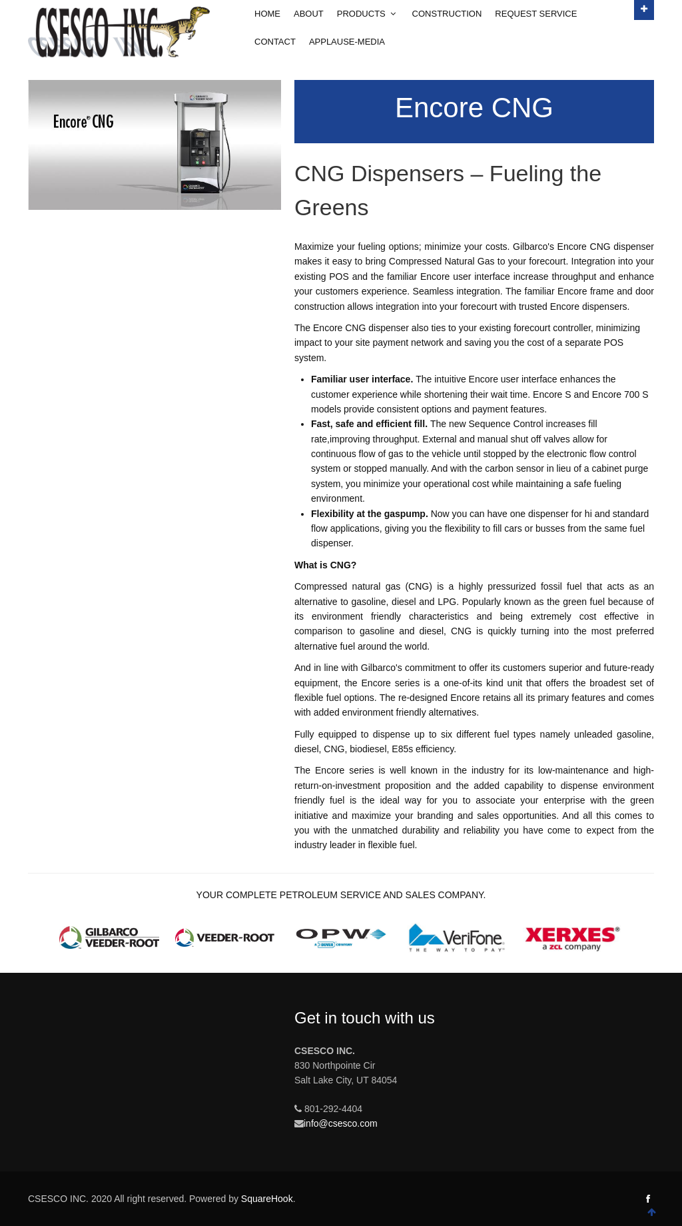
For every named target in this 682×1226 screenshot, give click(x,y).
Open (644, 8)
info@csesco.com (341, 1123)
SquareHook (267, 1198)
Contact (275, 42)
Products (368, 14)
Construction (447, 14)
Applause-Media (347, 42)
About (309, 14)
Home (267, 14)
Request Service (536, 14)
